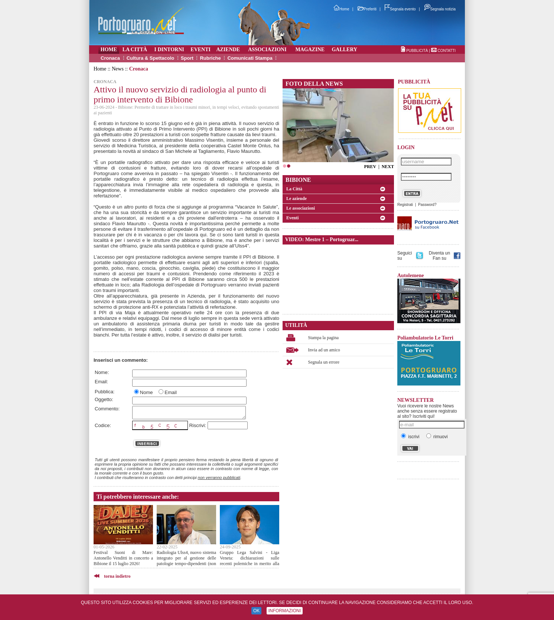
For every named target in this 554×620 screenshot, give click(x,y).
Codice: (103, 425)
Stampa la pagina (323, 337)
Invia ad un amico (324, 349)
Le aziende (296, 198)
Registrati (405, 205)
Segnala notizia (440, 9)
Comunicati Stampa (249, 58)
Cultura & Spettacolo (151, 58)
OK (256, 610)
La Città (294, 188)
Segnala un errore (324, 362)
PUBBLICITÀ (417, 51)
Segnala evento (400, 9)
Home (341, 9)
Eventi (292, 217)
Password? (427, 205)
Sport (187, 58)
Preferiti (367, 9)
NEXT (388, 166)
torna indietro (117, 576)
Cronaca (110, 58)
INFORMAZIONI (284, 610)
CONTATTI (446, 51)
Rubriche (210, 58)
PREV (370, 166)
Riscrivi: (197, 425)
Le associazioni (300, 208)
